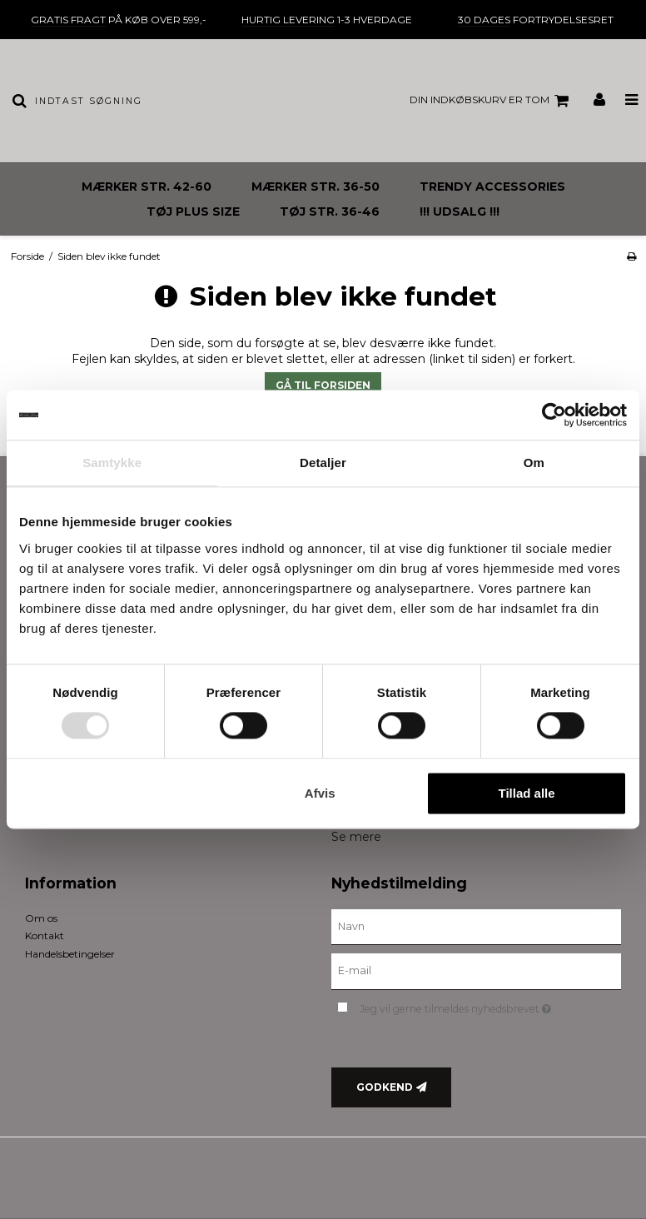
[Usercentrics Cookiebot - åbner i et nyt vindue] (554, 414)
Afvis (320, 793)
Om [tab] (534, 462)
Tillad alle (527, 793)
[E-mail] (476, 970)
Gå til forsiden (323, 385)
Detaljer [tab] (323, 462)
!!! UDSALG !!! (459, 211)
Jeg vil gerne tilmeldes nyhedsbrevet (490, 1005)
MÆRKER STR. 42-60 (146, 186)
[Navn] (476, 925)
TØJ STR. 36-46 (330, 211)
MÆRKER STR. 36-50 (315, 186)
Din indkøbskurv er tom (492, 100)
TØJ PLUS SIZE (193, 211)
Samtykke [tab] (112, 462)
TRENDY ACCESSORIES (492, 186)
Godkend (384, 1087)
